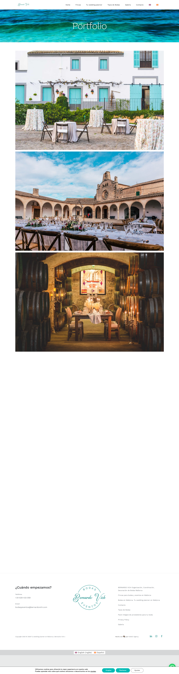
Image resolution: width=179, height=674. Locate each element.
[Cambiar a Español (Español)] (99, 652)
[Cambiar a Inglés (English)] (83, 652)
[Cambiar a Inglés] (150, 4)
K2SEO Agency (134, 636)
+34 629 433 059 (23, 598)
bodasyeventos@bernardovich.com (31, 607)
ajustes (94, 671)
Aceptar (110, 670)
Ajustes (139, 670)
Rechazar (124, 670)
